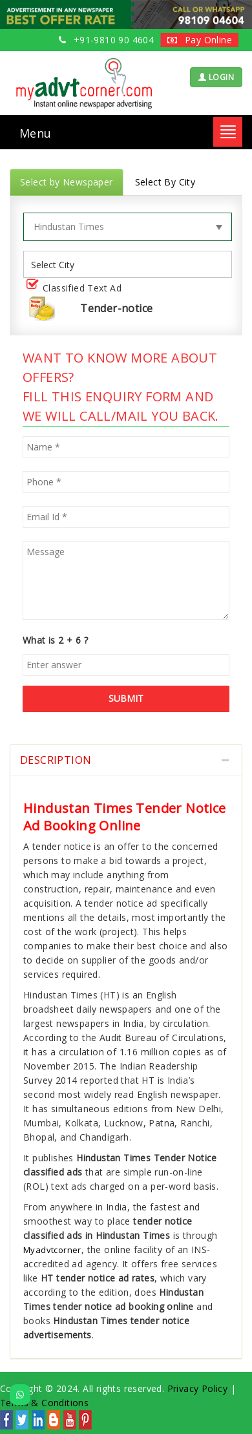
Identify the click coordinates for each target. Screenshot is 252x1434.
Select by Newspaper (66, 182)
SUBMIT (126, 698)
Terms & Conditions (44, 1403)
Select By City (165, 182)
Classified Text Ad (76, 288)
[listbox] (57, 264)
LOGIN (216, 77)
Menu (35, 133)
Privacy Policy (197, 1388)
